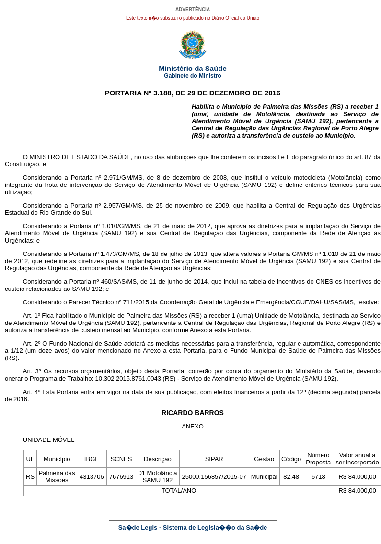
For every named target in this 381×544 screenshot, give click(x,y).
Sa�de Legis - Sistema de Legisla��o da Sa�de (192, 527)
